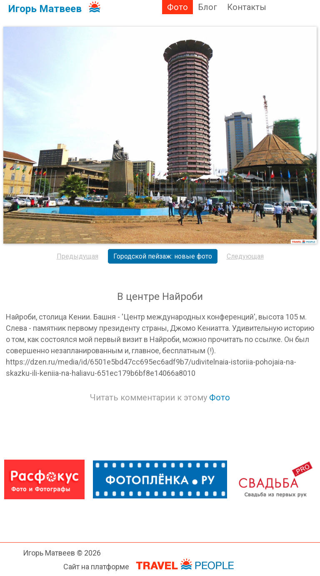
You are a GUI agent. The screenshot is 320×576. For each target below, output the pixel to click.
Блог (207, 7)
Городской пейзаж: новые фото (162, 256)
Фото (177, 7)
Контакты (246, 7)
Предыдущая (77, 256)
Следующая (245, 256)
